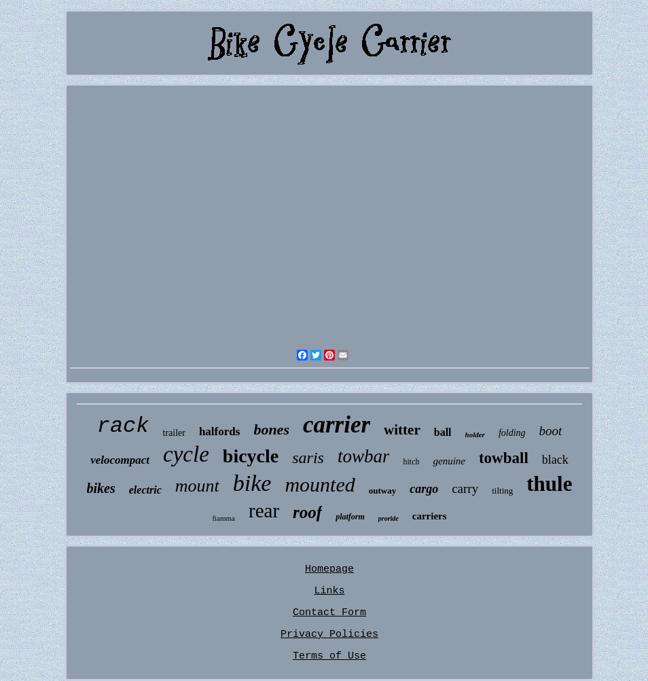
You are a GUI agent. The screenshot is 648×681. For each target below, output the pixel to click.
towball (503, 457)
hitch (411, 461)
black (555, 459)
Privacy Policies (329, 634)
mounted (320, 484)
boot (550, 431)
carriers (429, 516)
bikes (101, 488)
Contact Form (329, 613)
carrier (336, 424)
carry (465, 488)
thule (549, 484)
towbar (364, 456)
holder (475, 434)
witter (402, 430)
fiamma (223, 518)
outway (382, 490)
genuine (449, 461)
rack (123, 426)
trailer (173, 433)
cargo (424, 489)
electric (145, 490)
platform (350, 516)
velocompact (119, 460)
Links (329, 591)
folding (512, 433)
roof (307, 512)
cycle (186, 454)
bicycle (250, 455)
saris (308, 457)
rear (264, 510)
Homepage (329, 569)
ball (443, 432)
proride (388, 518)
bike (252, 483)
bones (271, 429)
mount (197, 486)
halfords (219, 431)
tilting (502, 490)
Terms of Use (329, 656)
